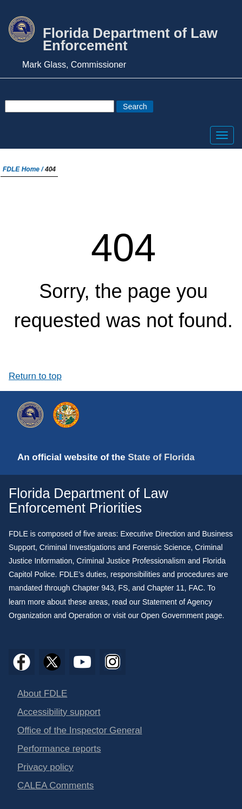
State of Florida (161, 457)
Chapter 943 (93, 587)
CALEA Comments (55, 785)
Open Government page (181, 615)
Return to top (35, 376)
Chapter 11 (165, 587)
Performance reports (59, 749)
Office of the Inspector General (79, 730)
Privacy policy (45, 767)
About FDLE (42, 693)
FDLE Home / (24, 169)
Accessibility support (58, 712)
